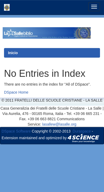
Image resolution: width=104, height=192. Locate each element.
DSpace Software (16, 131)
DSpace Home (16, 92)
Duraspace (82, 131)
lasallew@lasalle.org (59, 124)
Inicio (13, 53)
